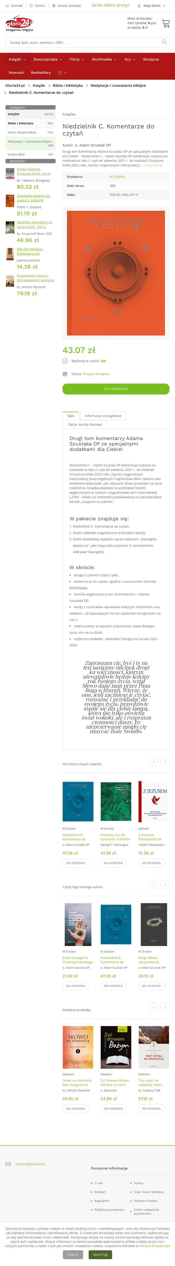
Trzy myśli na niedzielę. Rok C (150, 1082)
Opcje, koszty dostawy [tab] (85, 424)
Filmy (75, 59)
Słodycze (151, 59)
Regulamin (101, 1200)
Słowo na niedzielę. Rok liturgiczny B (77, 1082)
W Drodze (117, 176)
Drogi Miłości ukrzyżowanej (148, 960)
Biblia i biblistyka (68, 85)
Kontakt (99, 1192)
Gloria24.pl (15, 85)
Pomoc (139, 1183)
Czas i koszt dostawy (149, 1192)
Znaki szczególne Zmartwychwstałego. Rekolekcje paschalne (78, 964)
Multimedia (102, 59)
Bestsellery (41, 72)
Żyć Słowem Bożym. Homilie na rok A (115, 1082)
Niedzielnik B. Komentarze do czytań (74, 839)
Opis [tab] (70, 416)
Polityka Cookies (145, 1200)
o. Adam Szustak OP (93, 145)
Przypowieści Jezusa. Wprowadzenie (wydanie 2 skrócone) (35, 280)
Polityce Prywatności (154, 1246)
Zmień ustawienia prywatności (146, 1211)
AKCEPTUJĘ (100, 1255)
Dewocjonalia (45, 59)
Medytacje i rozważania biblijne (118, 85)
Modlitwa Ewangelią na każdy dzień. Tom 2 (34, 224)
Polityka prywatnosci (109, 1209)
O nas (98, 1183)
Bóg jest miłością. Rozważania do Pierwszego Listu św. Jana (36, 253)
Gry (127, 59)
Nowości (16, 72)
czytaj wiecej (152, 165)
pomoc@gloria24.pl (30, 1164)
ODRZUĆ (73, 1255)
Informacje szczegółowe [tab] (103, 416)
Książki (15, 59)
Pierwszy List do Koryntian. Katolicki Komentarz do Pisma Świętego (115, 841)
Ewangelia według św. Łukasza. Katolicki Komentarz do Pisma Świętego (33, 202)
